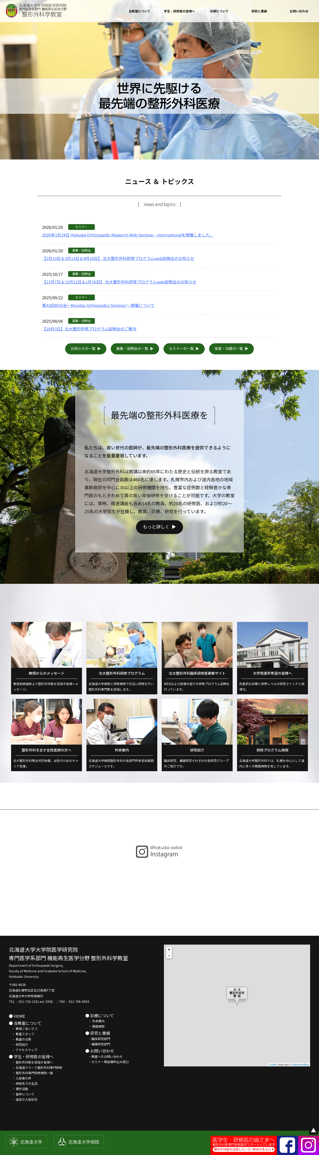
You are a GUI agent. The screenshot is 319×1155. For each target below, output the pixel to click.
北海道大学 (31, 1141)
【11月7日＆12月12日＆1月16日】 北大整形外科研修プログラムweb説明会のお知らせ (119, 282)
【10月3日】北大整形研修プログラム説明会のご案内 (89, 329)
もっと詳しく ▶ (159, 547)
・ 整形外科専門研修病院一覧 (31, 1073)
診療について (219, 11)
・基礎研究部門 (97, 1044)
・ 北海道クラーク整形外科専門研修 (35, 1067)
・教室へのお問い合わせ (104, 1056)
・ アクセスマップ (23, 1050)
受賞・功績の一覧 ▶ (231, 348)
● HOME (17, 1016)
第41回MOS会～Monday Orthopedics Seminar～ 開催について (98, 305)
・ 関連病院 (95, 1026)
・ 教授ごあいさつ (23, 1028)
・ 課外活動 (18, 1089)
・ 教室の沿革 (20, 1039)
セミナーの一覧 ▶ (184, 348)
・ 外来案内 (95, 1021)
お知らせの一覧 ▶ (86, 348)
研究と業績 (259, 11)
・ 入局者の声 (20, 1078)
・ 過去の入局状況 (23, 1099)
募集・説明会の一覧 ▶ (135, 348)
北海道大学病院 (83, 1141)
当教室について (139, 11)
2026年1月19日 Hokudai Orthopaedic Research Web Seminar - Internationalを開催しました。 (128, 235)
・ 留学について (21, 1094)
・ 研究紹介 (18, 1044)
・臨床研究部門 (97, 1039)
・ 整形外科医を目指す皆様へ (31, 1062)
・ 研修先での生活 (23, 1083)
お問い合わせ (299, 11)
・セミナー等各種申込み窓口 (107, 1062)
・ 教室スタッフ (21, 1034)
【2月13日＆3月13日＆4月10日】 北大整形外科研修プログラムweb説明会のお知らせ (118, 258)
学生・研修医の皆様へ (179, 11)
